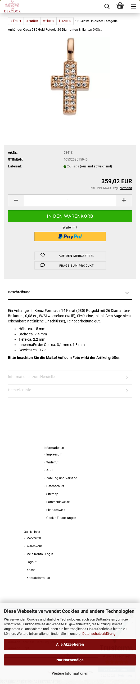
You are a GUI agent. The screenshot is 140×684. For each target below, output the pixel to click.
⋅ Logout (30, 562)
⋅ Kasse (29, 570)
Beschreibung (19, 292)
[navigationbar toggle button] (133, 6)
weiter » (48, 21)
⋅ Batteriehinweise (57, 502)
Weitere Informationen (70, 673)
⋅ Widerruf (51, 462)
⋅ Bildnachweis (54, 510)
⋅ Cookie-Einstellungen (60, 518)
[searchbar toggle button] (107, 6)
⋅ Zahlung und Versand (60, 478)
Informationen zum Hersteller (32, 377)
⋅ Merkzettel (32, 538)
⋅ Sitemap (51, 494)
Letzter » (65, 21)
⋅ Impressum (53, 454)
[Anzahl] (70, 200)
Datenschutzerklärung (98, 634)
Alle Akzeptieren (70, 644)
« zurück (32, 21)
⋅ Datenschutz (54, 486)
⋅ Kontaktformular (37, 578)
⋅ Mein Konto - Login (38, 554)
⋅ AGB (48, 470)
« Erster (16, 21)
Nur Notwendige (70, 660)
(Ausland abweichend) (96, 166)
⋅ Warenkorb (33, 546)
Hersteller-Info (19, 390)
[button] (16, 200)
